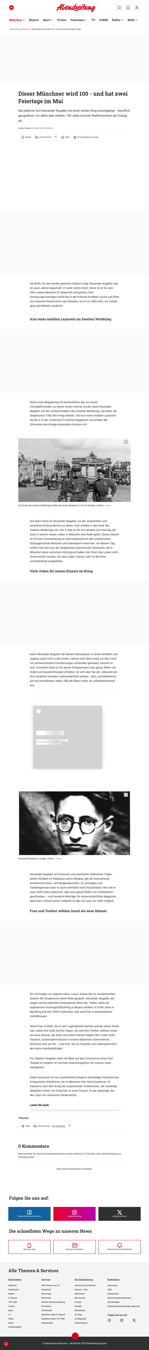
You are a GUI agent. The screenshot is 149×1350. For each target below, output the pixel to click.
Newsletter (46, 1289)
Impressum (112, 1285)
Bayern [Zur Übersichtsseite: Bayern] (34, 20)
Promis (11, 1306)
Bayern (11, 1294)
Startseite (14, 29)
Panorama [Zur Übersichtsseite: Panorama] (77, 20)
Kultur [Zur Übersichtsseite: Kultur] (116, 20)
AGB (109, 1289)
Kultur (11, 1319)
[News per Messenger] (29, 1247)
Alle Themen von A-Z (50, 1285)
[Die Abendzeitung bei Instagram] (74, 1214)
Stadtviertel (13, 1289)
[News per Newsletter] (74, 1247)
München (25, 29)
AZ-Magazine (80, 1319)
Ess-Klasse (46, 1306)
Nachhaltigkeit (14, 1327)
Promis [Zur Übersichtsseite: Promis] (62, 20)
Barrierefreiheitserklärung (119, 1298)
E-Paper (78, 1302)
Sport (10, 1310)
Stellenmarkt (47, 1323)
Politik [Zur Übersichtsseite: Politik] (103, 20)
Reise (10, 1323)
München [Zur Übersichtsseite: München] (15, 20)
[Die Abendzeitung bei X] (119, 1214)
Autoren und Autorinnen (85, 1285)
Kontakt (78, 1306)
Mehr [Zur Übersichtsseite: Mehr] (131, 20)
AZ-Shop (78, 1314)
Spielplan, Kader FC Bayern (53, 1314)
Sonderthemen (81, 1323)
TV (9, 1314)
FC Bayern (12, 1298)
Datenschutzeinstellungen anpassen (124, 1306)
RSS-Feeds (46, 1298)
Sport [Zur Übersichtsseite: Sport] (46, 20)
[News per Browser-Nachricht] (119, 1247)
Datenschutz (113, 1294)
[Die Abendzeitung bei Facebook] (29, 1214)
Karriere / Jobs (81, 1289)
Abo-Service (80, 1298)
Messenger (46, 1294)
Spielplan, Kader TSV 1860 (53, 1319)
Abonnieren (80, 1294)
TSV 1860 (12, 1302)
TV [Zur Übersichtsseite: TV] (93, 20)
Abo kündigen (114, 1302)
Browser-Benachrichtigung (53, 1302)
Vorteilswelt (46, 1310)
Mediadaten (80, 1310)
